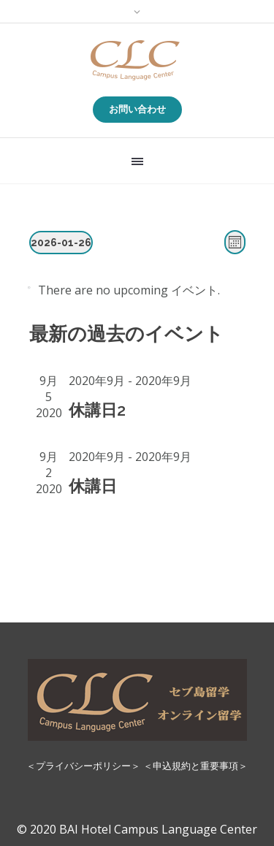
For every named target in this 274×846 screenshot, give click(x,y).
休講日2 (97, 409)
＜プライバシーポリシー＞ (83, 765)
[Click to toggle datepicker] (61, 242)
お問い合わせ (137, 109)
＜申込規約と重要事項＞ (195, 765)
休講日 (93, 485)
